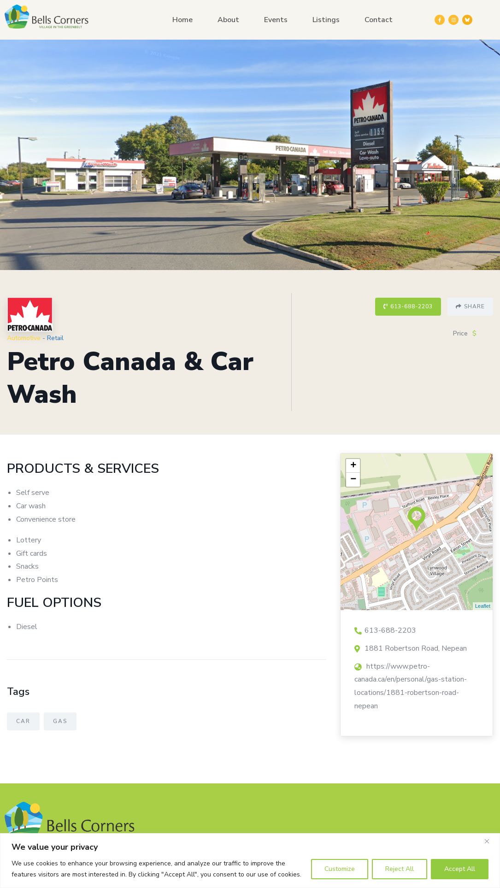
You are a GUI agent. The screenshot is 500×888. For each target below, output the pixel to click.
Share (470, 306)
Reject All (399, 868)
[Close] (490, 841)
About (228, 20)
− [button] (353, 480)
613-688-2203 (408, 306)
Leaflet (482, 606)
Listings (326, 20)
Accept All (459, 868)
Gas (60, 721)
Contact (379, 20)
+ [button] (353, 466)
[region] (250, 860)
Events (276, 20)
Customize (339, 868)
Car (23, 721)
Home (182, 20)
